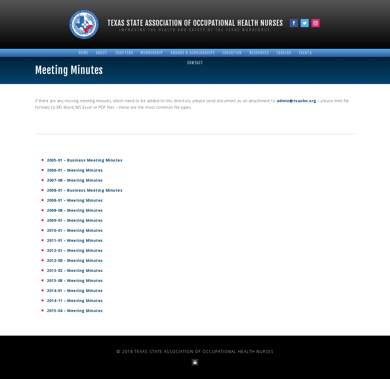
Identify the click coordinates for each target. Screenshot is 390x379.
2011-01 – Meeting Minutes (75, 240)
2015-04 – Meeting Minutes (75, 310)
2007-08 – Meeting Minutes (75, 180)
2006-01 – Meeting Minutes (75, 170)
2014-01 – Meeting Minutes (75, 290)
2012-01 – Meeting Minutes (75, 250)
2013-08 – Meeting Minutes (75, 280)
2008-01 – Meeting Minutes (75, 200)
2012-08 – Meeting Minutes (75, 260)
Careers (284, 52)
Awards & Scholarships (193, 52)
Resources (259, 52)
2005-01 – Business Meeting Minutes (84, 160)
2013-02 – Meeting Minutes (75, 270)
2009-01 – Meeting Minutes (75, 220)
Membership (152, 52)
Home (83, 52)
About (102, 52)
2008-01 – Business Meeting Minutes (84, 190)
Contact (195, 62)
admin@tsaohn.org (296, 100)
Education (232, 52)
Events (305, 52)
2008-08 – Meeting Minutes (75, 210)
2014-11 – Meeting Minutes (75, 300)
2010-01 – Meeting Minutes (75, 230)
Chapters (124, 52)
